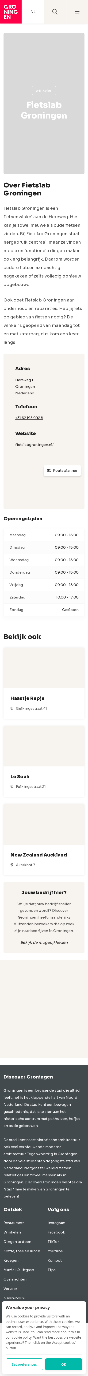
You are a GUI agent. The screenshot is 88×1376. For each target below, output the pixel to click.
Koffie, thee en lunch (22, 1251)
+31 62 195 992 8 (29, 418)
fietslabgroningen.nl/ (34, 444)
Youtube (55, 1251)
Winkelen (44, 90)
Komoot (55, 1260)
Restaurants (14, 1223)
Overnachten (15, 1279)
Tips (52, 1270)
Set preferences (24, 1364)
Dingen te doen (17, 1241)
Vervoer (10, 1288)
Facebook (56, 1232)
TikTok (54, 1241)
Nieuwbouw (14, 1298)
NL (33, 11)
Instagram (56, 1223)
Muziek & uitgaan (19, 1270)
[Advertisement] (44, 1014)
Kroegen (11, 1260)
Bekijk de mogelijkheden (44, 942)
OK (63, 1364)
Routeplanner (62, 470)
